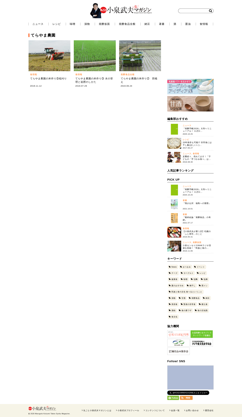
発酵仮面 (104, 24)
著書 (162, 24)
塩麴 (196, 279)
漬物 (87, 24)
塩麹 (206, 279)
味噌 (72, 24)
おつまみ (187, 267)
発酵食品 (196, 298)
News (174, 267)
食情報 (204, 24)
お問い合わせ (192, 410)
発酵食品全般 (127, 24)
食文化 (174, 317)
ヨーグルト (189, 273)
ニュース (38, 24)
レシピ (56, 24)
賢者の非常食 (190, 304)
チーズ (174, 273)
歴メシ (205, 286)
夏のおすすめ (177, 286)
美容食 (174, 304)
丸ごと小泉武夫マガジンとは (97, 410)
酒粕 (173, 310)
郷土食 (205, 304)
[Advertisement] (190, 56)
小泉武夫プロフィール (128, 410)
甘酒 (184, 298)
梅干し (193, 286)
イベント (201, 267)
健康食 (174, 279)
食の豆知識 (203, 310)
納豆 (147, 24)
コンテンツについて (155, 410)
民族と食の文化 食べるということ (186, 292)
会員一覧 (175, 410)
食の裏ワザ (187, 310)
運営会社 (209, 410)
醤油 (188, 24)
